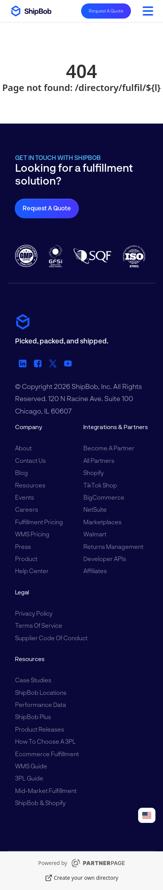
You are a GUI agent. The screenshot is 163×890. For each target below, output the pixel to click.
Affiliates (95, 570)
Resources (30, 485)
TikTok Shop (100, 485)
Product (26, 558)
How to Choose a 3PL (45, 741)
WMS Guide (31, 765)
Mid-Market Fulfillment (46, 790)
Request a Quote (47, 208)
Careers (26, 509)
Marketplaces (102, 521)
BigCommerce (104, 497)
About (23, 447)
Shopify (93, 472)
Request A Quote (106, 10)
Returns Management (113, 546)
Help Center (32, 570)
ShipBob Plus (33, 716)
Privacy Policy (33, 613)
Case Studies (33, 679)
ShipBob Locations (40, 692)
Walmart (94, 533)
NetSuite (95, 509)
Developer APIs (104, 558)
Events (24, 497)
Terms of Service (38, 625)
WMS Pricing (32, 533)
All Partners (98, 460)
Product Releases (39, 729)
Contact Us (30, 460)
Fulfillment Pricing (39, 521)
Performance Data (40, 704)
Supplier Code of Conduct (51, 637)
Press (23, 546)
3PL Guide (29, 778)
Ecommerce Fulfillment (47, 753)
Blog (21, 472)
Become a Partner (108, 447)
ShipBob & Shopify (40, 802)
